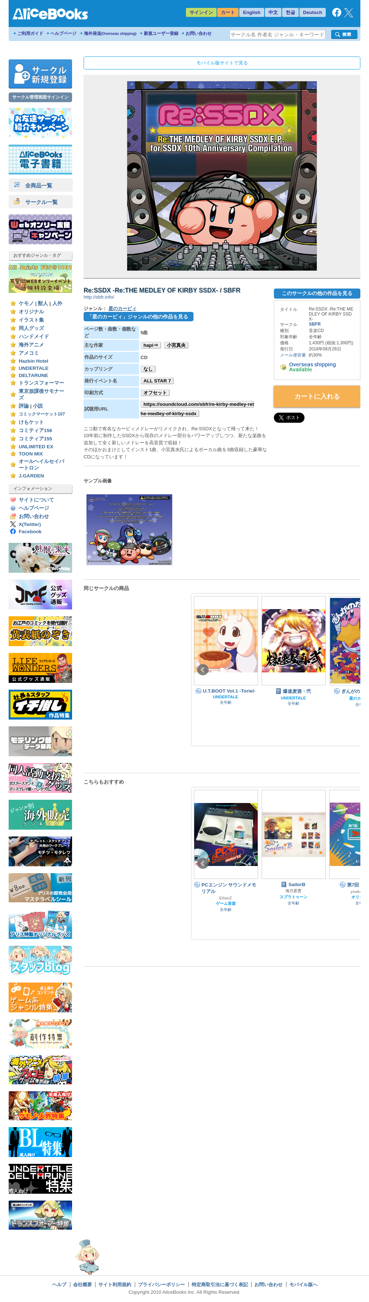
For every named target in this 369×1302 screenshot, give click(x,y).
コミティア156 (35, 430)
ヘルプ (59, 1284)
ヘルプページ (63, 33)
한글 (290, 12)
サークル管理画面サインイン (40, 97)
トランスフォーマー (41, 383)
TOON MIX (31, 454)
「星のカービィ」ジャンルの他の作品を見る (137, 316)
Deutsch (312, 12)
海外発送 (110, 33)
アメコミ (29, 353)
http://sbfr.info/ (99, 297)
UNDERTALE (34, 368)
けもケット (31, 422)
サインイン (201, 12)
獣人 (43, 303)
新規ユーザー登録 (161, 33)
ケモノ (26, 303)
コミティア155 (35, 438)
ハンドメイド (34, 336)
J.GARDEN (31, 475)
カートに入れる (317, 396)
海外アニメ (31, 345)
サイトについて (36, 500)
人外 (57, 303)
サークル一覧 (36, 202)
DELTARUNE (33, 375)
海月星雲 (293, 891)
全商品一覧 (33, 185)
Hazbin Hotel (33, 361)
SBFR (315, 324)
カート (228, 12)
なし (148, 369)
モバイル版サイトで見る (222, 62)
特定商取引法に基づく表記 (220, 1284)
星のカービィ (122, 308)
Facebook (30, 531)
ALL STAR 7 (157, 381)
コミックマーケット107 (42, 414)
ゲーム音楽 (226, 903)
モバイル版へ (303, 1284)
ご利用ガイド (30, 33)
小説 (38, 406)
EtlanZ (225, 898)
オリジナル (31, 311)
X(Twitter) (30, 524)
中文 (273, 12)
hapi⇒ (150, 345)
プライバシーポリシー (161, 1284)
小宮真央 (176, 345)
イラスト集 (31, 320)
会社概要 (82, 1284)
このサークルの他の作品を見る (317, 293)
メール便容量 (293, 355)
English (252, 12)
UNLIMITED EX (36, 446)
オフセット (155, 392)
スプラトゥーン (293, 897)
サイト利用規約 (114, 1284)
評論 (24, 406)
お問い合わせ (199, 33)
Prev (203, 670)
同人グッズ (31, 328)
